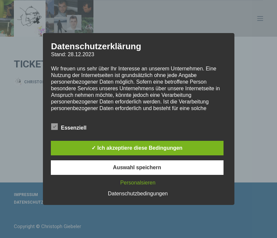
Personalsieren (138, 182)
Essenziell (69, 127)
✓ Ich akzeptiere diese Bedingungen (136, 148)
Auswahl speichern (137, 167)
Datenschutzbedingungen (138, 193)
